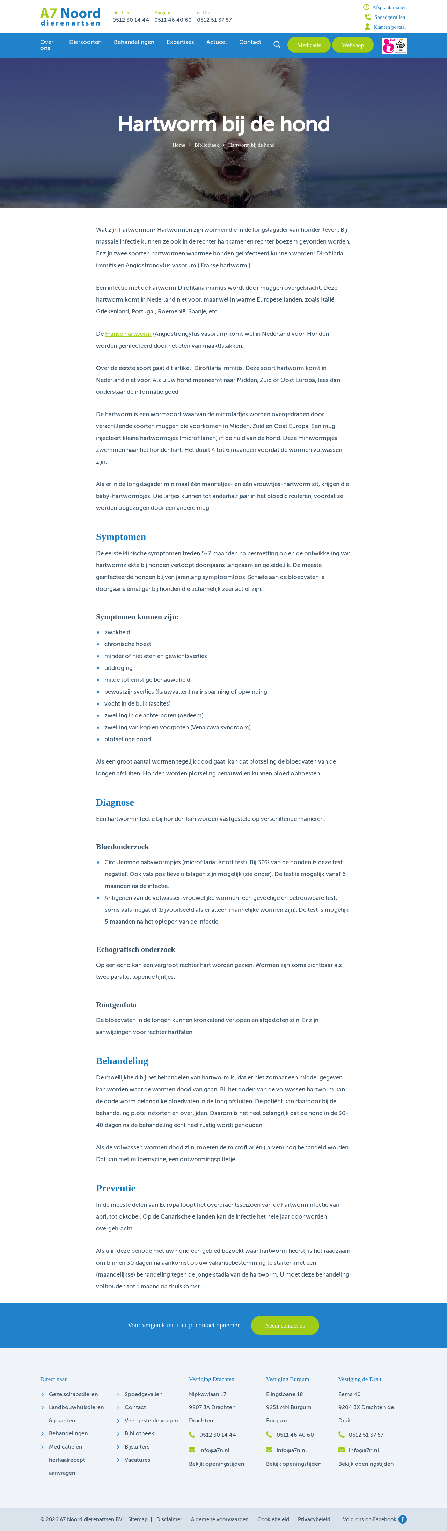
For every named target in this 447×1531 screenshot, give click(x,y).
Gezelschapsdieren (73, 1395)
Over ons (46, 45)
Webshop (353, 45)
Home (179, 145)
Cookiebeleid (273, 1519)
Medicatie (309, 45)
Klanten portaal (385, 26)
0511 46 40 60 (173, 20)
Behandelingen (134, 42)
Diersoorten (85, 42)
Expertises (180, 42)
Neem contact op (285, 1325)
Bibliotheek (207, 145)
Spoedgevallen (385, 17)
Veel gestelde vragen (151, 1421)
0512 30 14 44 (130, 20)
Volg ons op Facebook (375, 1519)
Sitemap (138, 1519)
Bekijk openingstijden (216, 1464)
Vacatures (137, 1460)
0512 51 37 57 (214, 20)
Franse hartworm (128, 334)
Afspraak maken (385, 7)
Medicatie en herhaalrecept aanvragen (67, 1460)
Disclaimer (169, 1519)
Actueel (216, 42)
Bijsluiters (137, 1447)
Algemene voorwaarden (220, 1519)
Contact (250, 42)
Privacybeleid (314, 1519)
